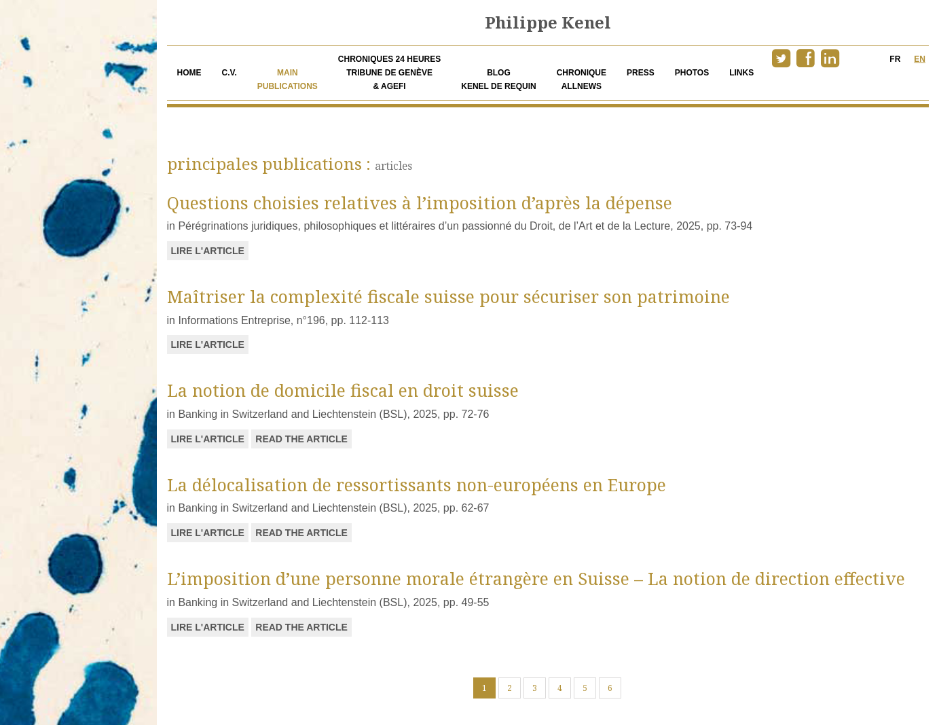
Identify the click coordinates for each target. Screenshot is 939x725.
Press (641, 72)
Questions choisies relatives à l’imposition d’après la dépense (419, 202)
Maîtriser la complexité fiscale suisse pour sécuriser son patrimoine (448, 296)
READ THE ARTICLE (301, 439)
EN (919, 59)
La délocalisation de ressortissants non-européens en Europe (416, 484)
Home (189, 72)
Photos (692, 72)
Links (741, 72)
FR (894, 59)
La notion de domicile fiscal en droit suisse (343, 390)
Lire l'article (207, 250)
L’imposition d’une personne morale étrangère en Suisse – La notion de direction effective (536, 578)
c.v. (229, 72)
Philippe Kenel (548, 22)
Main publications (287, 79)
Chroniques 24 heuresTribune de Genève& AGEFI (389, 72)
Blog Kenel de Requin (498, 79)
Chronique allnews (581, 79)
